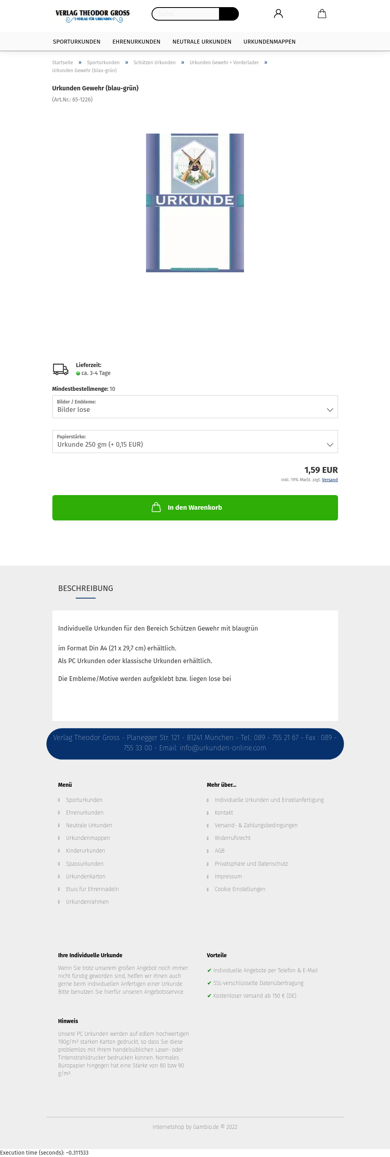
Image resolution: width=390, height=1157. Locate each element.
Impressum (228, 876)
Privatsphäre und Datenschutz (251, 864)
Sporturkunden (77, 41)
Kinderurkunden (86, 850)
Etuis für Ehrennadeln (92, 889)
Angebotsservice (163, 992)
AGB (220, 850)
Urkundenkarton (86, 876)
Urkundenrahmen (87, 902)
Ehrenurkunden (136, 41)
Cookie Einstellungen (240, 889)
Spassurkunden (85, 864)
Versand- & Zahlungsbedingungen (256, 825)
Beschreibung (85, 588)
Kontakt (224, 812)
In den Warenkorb (186, 507)
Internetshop (168, 1127)
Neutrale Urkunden (202, 41)
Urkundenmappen (270, 41)
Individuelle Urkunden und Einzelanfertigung (269, 800)
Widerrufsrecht (233, 838)
